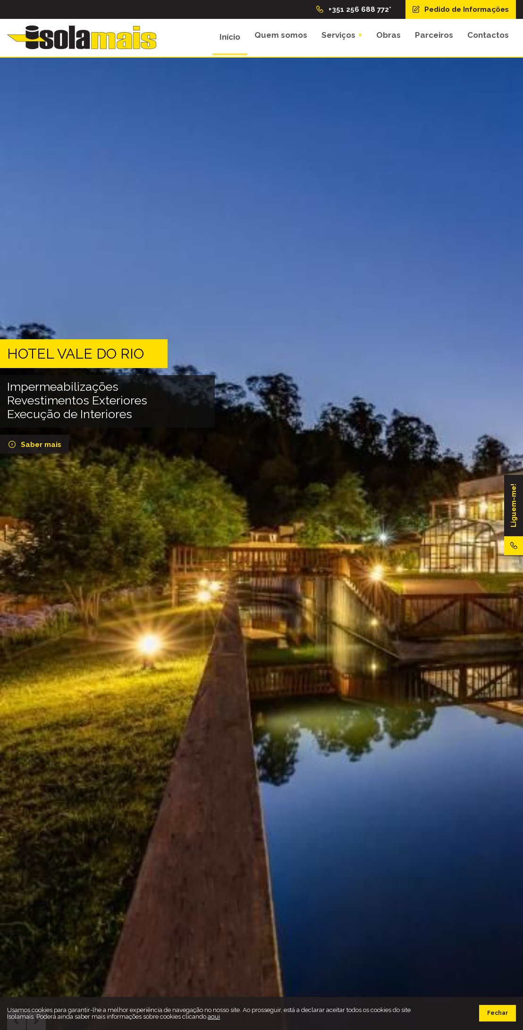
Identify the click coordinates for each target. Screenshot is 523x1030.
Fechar (497, 1013)
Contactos (488, 37)
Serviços (338, 37)
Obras (388, 37)
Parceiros (434, 37)
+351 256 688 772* (353, 9)
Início (229, 37)
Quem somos (280, 37)
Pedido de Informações (460, 9)
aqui (214, 1016)
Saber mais (34, 444)
